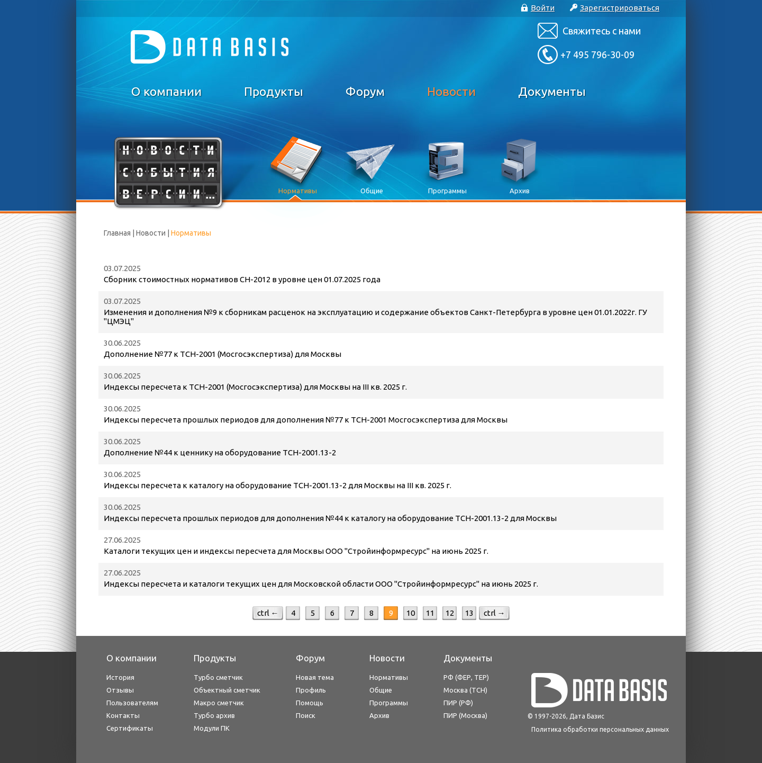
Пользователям (132, 702)
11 (430, 612)
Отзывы (120, 690)
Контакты (123, 715)
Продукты (273, 91)
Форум (365, 91)
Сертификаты (129, 728)
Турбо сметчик (218, 677)
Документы (552, 91)
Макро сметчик (219, 702)
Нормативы (388, 677)
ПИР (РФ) (458, 702)
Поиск (305, 715)
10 (410, 612)
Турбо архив (214, 715)
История (120, 677)
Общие (380, 690)
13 (469, 612)
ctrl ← (268, 612)
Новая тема (315, 677)
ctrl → (494, 612)
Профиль (311, 690)
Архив (379, 715)
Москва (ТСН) (465, 690)
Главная (117, 233)
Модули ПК (212, 728)
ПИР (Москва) (465, 715)
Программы (388, 702)
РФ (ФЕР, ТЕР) (466, 677)
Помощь (309, 702)
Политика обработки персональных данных (600, 729)
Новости (451, 91)
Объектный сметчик (227, 690)
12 (450, 612)
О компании (166, 91)
